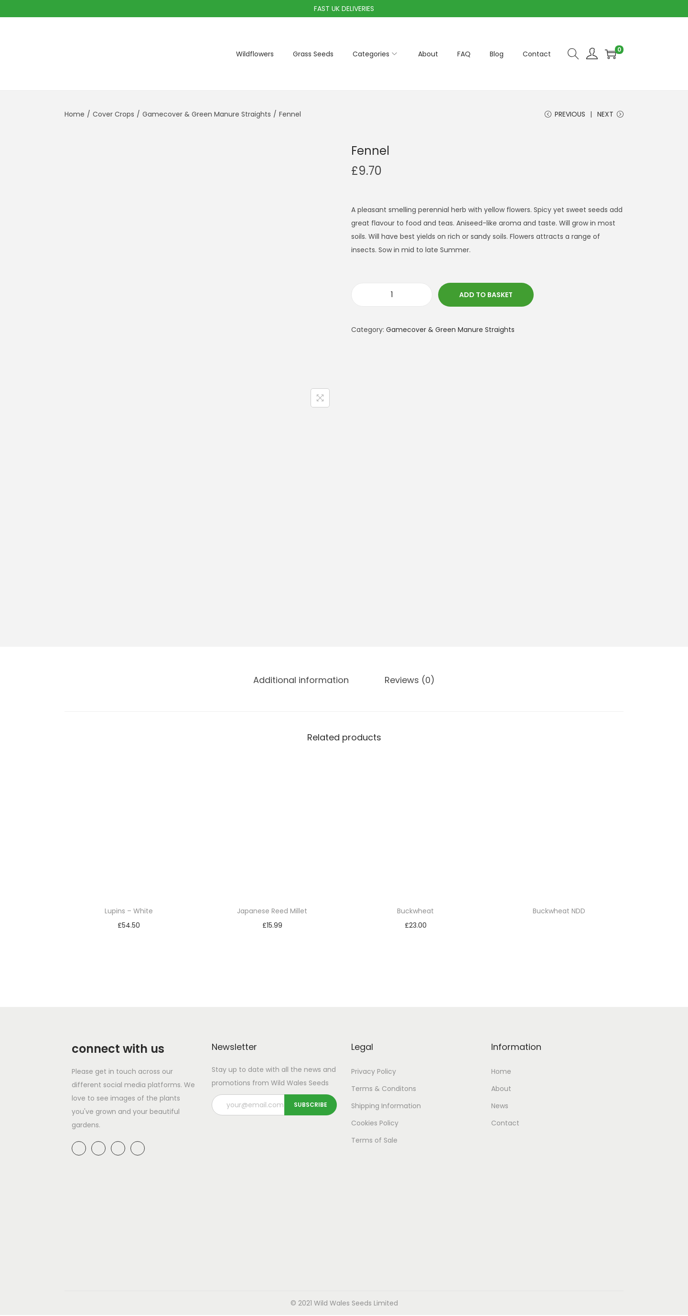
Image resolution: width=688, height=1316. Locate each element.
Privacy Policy (373, 1073)
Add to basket (486, 297)
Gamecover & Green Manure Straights (206, 114)
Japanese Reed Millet (272, 912)
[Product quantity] (392, 297)
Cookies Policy (374, 1124)
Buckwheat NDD (559, 912)
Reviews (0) (407, 681)
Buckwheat (415, 912)
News (499, 1107)
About (501, 1090)
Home (74, 114)
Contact (505, 1124)
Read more (559, 927)
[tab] (304, 681)
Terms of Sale (374, 1141)
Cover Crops (113, 114)
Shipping (365, 1107)
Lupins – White (129, 912)
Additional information (304, 681)
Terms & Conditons (383, 1090)
